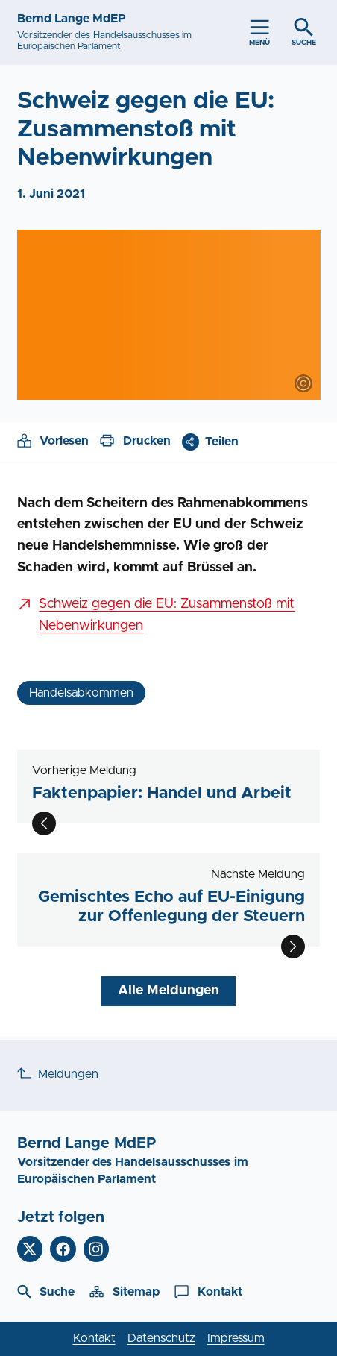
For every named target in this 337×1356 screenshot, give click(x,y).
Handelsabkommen (81, 693)
